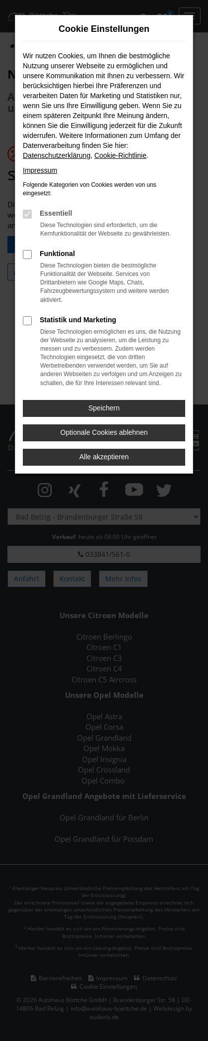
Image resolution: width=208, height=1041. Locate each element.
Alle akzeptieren (104, 457)
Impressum (40, 170)
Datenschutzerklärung (56, 155)
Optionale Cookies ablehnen (104, 432)
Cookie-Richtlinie (120, 155)
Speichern (104, 408)
